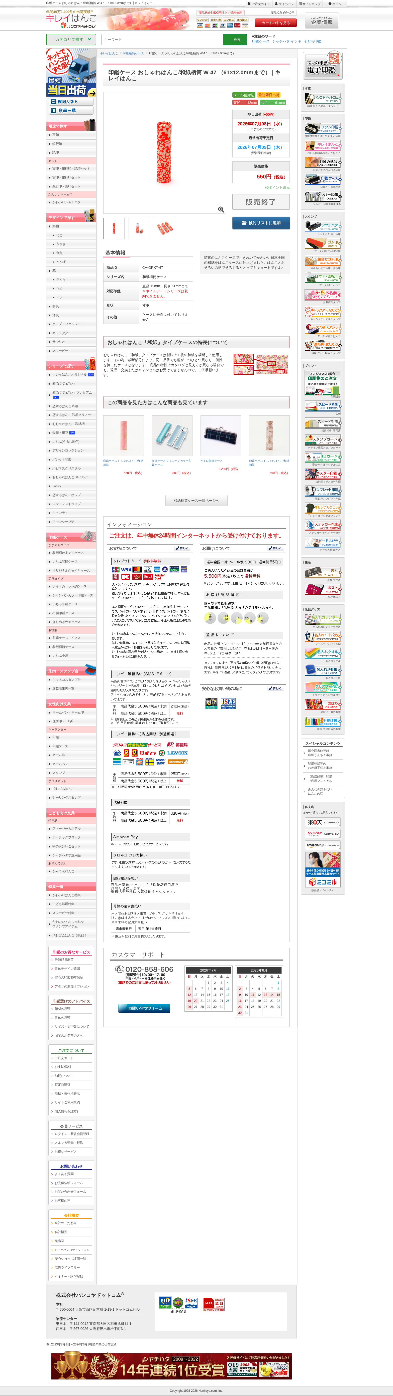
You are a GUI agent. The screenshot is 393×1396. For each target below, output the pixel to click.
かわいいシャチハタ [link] (66, 202)
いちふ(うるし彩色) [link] (65, 441)
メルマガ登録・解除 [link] (69, 1142)
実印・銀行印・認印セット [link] (71, 168)
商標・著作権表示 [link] (67, 1093)
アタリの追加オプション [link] (72, 986)
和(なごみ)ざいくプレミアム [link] (72, 395)
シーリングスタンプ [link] (66, 797)
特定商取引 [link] (62, 1084)
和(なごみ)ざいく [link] (64, 383)
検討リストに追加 (261, 223)
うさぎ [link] (61, 244)
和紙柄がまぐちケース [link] (68, 553)
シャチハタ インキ (286, 41)
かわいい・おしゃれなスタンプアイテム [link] (68, 924)
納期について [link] (64, 1076)
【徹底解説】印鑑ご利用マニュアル (320, 779)
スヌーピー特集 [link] (63, 913)
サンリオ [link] (58, 342)
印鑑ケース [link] (60, 746)
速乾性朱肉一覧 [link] (63, 688)
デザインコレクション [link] (68, 450)
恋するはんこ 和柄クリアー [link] (71, 415)
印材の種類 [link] (62, 1009)
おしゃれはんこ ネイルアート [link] (73, 477)
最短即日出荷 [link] (64, 960)
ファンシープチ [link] (63, 522)
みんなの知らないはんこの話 (320, 791)
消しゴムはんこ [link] (63, 789)
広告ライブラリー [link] (67, 1267)
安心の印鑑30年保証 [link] (69, 977)
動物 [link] (55, 226)
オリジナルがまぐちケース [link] (71, 570)
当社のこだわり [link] (66, 1223)
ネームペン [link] (60, 764)
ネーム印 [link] (58, 755)
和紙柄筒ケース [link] (63, 647)
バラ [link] (59, 297)
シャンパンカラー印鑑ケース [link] (72, 595)
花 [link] (54, 271)
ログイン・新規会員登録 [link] (72, 1134)
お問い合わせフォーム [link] (70, 1192)
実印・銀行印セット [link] (66, 177)
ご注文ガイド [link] (64, 1058)
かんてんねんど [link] (63, 871)
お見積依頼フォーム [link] (69, 1183)
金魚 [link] (59, 253)
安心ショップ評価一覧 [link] (70, 1259)
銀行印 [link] (57, 144)
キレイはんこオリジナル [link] (73, 375)
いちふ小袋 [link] (60, 655)
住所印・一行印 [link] (63, 721)
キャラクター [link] (61, 333)
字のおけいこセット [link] (66, 846)
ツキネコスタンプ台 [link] (66, 679)
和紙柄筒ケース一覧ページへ (196, 501)
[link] (123, 447)
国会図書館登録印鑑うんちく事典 (320, 753)
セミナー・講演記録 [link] (69, 1276)
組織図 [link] (59, 1241)
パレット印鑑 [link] (61, 459)
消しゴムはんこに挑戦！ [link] (69, 935)
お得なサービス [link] (66, 1151)
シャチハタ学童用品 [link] (66, 855)
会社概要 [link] (61, 1232)
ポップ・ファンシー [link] (66, 324)
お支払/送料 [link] (63, 1067)
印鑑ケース (261, 41)
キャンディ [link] (60, 513)
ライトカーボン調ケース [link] (69, 586)
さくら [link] (61, 279)
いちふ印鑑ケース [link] (64, 561)
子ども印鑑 (312, 41)
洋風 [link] (55, 315)
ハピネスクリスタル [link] (66, 468)
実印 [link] (55, 135)
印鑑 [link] (55, 737)
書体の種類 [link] (62, 1018)
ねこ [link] (59, 235)
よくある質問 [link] (64, 1174)
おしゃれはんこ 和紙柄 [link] (68, 424)
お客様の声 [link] (62, 1201)
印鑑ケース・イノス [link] (66, 638)
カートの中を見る (276, 23)
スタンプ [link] (58, 773)
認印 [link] (55, 152)
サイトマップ (312, 4)
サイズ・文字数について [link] (72, 1026)
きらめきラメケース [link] (66, 622)
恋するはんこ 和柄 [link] (65, 406)
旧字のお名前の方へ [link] (69, 1035)
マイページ (286, 4)
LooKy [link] (56, 486)
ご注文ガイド (261, 4)
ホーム (336, 4)
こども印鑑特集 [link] (63, 904)
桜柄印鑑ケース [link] (63, 613)
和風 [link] (55, 306)
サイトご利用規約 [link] (67, 1102)
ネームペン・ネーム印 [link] (68, 712)
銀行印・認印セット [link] (66, 186)
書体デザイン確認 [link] (67, 969)
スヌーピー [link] (60, 351)
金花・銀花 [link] (63, 433)
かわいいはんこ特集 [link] (66, 895)
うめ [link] (59, 288)
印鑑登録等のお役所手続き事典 (320, 766)
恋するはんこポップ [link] (66, 495)
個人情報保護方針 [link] (67, 1111)
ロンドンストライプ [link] (66, 504)
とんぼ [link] (61, 262)
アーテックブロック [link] (66, 837)
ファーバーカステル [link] (66, 828)
